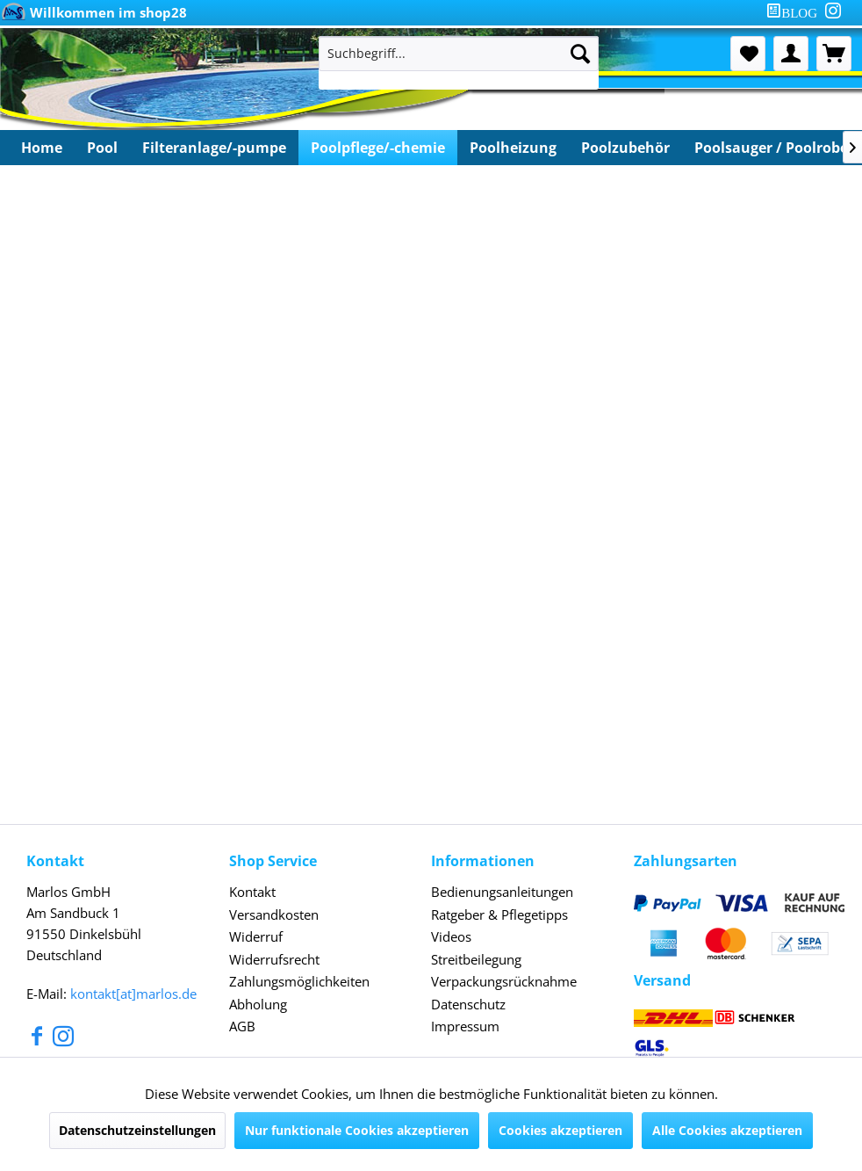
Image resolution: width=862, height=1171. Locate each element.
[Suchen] (580, 53)
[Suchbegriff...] (459, 53)
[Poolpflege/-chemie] (377, 147)
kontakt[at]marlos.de (133, 993)
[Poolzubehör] (625, 147)
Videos (451, 936)
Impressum (465, 1026)
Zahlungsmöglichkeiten (299, 981)
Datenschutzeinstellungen (137, 1130)
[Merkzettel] (747, 53)
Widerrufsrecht (274, 959)
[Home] (42, 147)
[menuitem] (795, 12)
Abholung (258, 1004)
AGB (242, 1026)
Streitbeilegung (476, 959)
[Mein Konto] (790, 53)
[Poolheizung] (513, 147)
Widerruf (256, 936)
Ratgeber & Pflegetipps (499, 914)
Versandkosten (274, 914)
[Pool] (102, 147)
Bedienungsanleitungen (502, 891)
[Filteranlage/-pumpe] (214, 147)
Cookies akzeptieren (560, 1130)
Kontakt (252, 891)
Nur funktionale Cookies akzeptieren (357, 1130)
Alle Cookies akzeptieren (727, 1130)
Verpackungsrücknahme (504, 981)
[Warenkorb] (833, 53)
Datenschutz (468, 1004)
